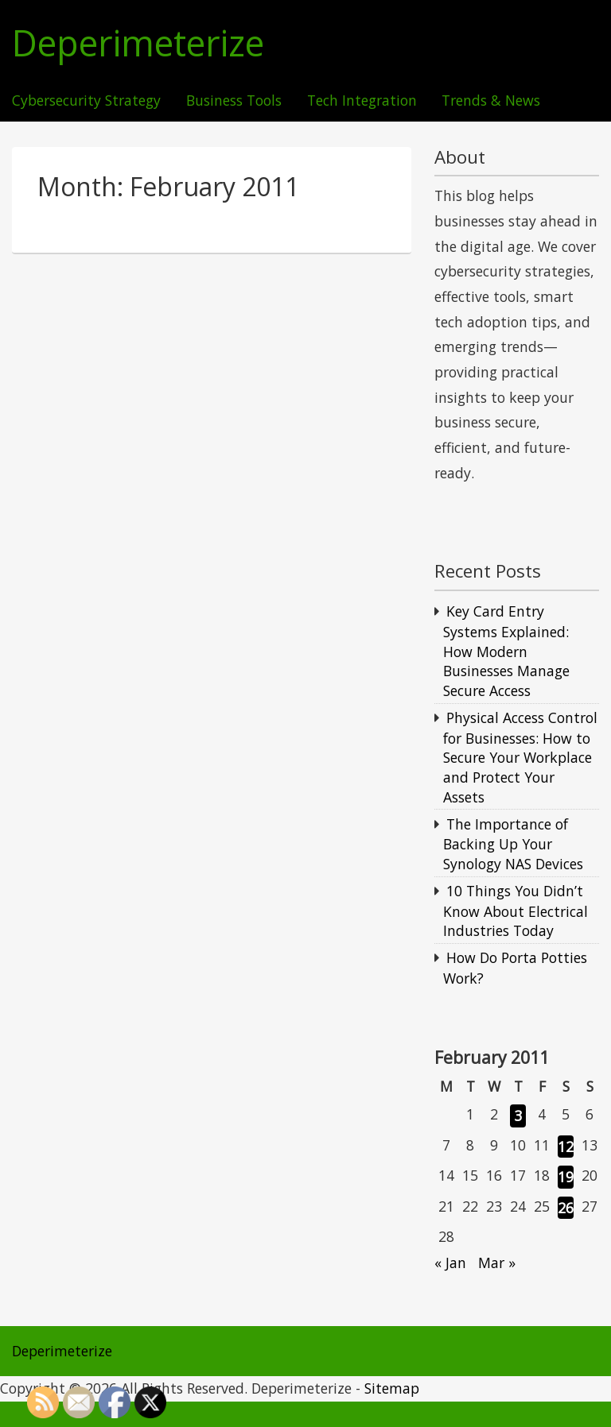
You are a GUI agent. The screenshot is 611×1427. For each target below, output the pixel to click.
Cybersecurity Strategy (86, 101)
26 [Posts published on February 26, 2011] (566, 1207)
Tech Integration (362, 101)
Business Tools (234, 101)
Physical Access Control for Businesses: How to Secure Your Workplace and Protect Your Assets (520, 757)
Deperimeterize (138, 43)
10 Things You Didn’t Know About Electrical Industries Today (515, 910)
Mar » (497, 1262)
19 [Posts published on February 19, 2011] (566, 1176)
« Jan (450, 1262)
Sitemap (391, 1388)
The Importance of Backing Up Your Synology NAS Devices (513, 843)
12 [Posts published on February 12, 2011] (566, 1146)
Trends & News (491, 101)
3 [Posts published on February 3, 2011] (518, 1115)
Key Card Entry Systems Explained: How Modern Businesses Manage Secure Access (506, 650)
